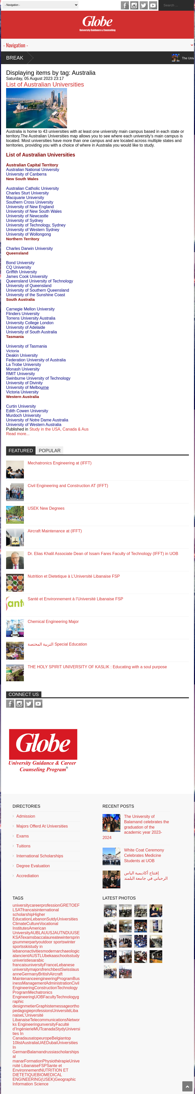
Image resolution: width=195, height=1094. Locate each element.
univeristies (23, 960)
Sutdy (51, 919)
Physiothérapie (55, 1061)
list (19, 1043)
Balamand (36, 1052)
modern (49, 951)
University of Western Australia (34, 424)
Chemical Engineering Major (53, 621)
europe (45, 1038)
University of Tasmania (27, 346)
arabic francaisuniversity (28, 962)
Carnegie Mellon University (31, 309)
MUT (38, 1029)
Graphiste (44, 1006)
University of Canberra (27, 174)
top (36, 1038)
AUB (34, 933)
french (47, 969)
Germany (30, 974)
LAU (43, 933)
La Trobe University (24, 364)
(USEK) (48, 1079)
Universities (67, 919)
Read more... (17, 434)
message (62, 1006)
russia (50, 1052)
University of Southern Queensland (38, 290)
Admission (26, 816)
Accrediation (28, 876)
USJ (50, 933)
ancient (22, 956)
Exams (23, 836)
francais (29, 910)
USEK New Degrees (46, 508)
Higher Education (29, 916)
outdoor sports (51, 942)
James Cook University (27, 276)
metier (30, 1006)
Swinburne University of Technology (39, 378)
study (74, 956)
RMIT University (20, 374)
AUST (34, 956)
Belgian (58, 1038)
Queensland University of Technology (39, 281)
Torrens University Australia (30, 318)
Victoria (12, 351)
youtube (153, 5)
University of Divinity (24, 383)
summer (22, 942)
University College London (30, 323)
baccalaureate (47, 937)
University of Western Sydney (33, 230)
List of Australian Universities (45, 84)
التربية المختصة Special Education (57, 644)
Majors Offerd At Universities (42, 826)
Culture (33, 923)
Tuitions (23, 846)
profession (50, 905)
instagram (134, 5)
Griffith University (21, 272)
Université (61, 1010)
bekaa (50, 956)
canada (48, 1029)
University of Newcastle (28, 216)
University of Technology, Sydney (36, 225)
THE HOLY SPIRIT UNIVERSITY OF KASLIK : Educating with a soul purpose (97, 667)
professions (41, 1010)
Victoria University (22, 392)
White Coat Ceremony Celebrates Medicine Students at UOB (144, 855)
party (34, 942)
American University (29, 930)
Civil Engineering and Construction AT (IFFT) (68, 486)
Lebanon (38, 919)
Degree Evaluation (33, 866)
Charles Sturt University (28, 193)
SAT (18, 937)
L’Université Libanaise (28, 1017)
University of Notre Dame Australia (37, 420)
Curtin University (21, 406)
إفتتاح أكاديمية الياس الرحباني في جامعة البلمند (146, 875)
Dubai (51, 1043)
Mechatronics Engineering (33, 994)
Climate (19, 923)
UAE (42, 1043)
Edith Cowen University (27, 411)
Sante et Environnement (37, 1067)
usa (30, 1038)
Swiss (66, 969)
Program (65, 978)
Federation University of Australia (36, 360)
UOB (38, 997)
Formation (33, 1061)
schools (63, 956)
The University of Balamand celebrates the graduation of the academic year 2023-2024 (136, 827)
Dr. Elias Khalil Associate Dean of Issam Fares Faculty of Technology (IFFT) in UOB (103, 553)
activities (35, 951)
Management (34, 983)
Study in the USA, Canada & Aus (59, 429)
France (50, 965)
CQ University (18, 267)
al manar (18, 1058)
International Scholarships (40, 856)
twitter (144, 5)
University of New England (30, 207)
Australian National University (32, 169)
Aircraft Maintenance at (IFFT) (55, 531)
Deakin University (22, 355)
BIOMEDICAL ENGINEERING (37, 1077)
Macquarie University (25, 197)
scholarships (67, 1052)
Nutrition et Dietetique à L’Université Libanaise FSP (74, 576)
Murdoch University (23, 415)
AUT (58, 933)
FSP (43, 1065)
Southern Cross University (30, 202)
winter (65, 937)
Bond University (21, 263)
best (57, 969)
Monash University (23, 369)
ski (26, 946)
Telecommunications (48, 1020)
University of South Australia (31, 332)
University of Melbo (28, 387)
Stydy (60, 1029)
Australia (30, 1043)
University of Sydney (24, 220)
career (35, 905)
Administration (58, 983)
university (21, 905)
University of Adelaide (25, 327)
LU (42, 956)
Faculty (49, 997)
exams (28, 937)
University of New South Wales (34, 211)
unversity (47, 1024)
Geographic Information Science (44, 1081)
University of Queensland (29, 285)
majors (36, 969)
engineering (46, 978)
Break (14, 58)
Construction (45, 988)
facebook (125, 5)
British (44, 974)
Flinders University (23, 313)
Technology (66, 997)
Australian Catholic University (33, 188)
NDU (66, 933)
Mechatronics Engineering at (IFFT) (60, 463)
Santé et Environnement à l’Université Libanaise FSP (75, 599)
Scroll (187, 1086)
